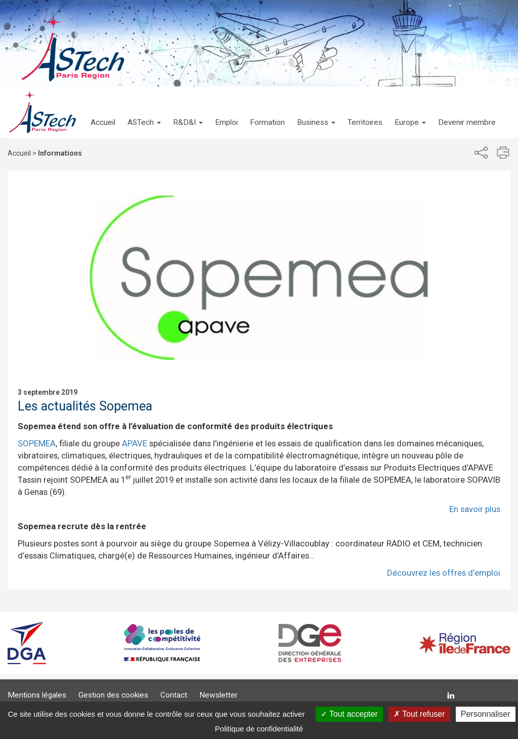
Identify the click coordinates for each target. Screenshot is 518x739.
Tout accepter (349, 714)
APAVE (134, 443)
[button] (144, 112)
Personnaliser (485, 714)
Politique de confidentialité (259, 728)
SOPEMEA (37, 443)
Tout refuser (419, 714)
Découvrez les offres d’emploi (443, 573)
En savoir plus (474, 509)
